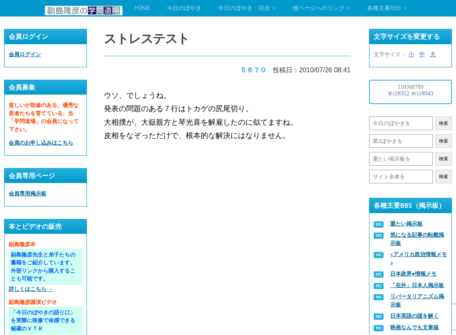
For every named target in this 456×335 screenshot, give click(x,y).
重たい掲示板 (406, 224)
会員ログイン (25, 54)
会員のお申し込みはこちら (41, 143)
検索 (443, 123)
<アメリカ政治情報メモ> (418, 258)
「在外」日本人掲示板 (417, 285)
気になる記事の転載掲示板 (417, 239)
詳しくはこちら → (31, 289)
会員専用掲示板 (27, 193)
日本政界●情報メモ (413, 274)
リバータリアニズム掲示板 (417, 300)
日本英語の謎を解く (414, 316)
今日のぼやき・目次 (244, 8)
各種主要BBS (384, 8)
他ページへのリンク (319, 8)
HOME (142, 8)
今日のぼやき (184, 8)
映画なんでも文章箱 (414, 327)
